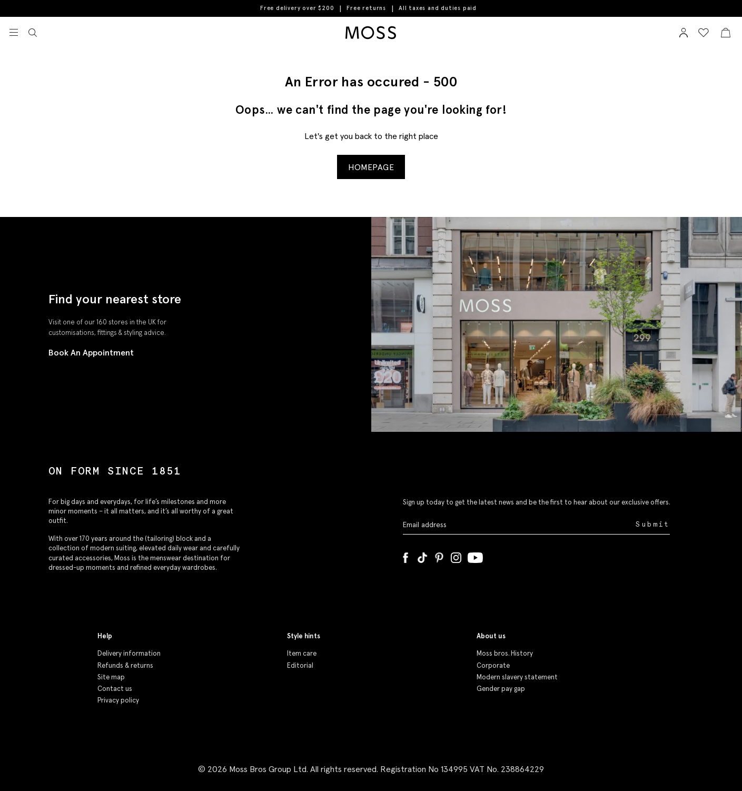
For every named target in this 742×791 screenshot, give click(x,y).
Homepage (371, 167)
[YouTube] (475, 555)
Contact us (114, 688)
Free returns (366, 8)
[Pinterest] (439, 555)
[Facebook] (405, 555)
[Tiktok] (422, 555)
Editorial (300, 665)
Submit (653, 524)
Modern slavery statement (517, 677)
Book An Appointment (91, 352)
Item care (301, 653)
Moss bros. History (505, 653)
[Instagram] (456, 555)
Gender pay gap (501, 688)
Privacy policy (118, 700)
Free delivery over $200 (297, 8)
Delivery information (129, 653)
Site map (111, 677)
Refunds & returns (125, 665)
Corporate (493, 665)
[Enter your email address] (518, 525)
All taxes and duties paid (438, 8)
